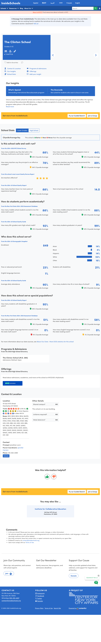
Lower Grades (22, 130)
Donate (74, 576)
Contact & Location (12, 68)
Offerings (31, 71)
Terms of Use (30, 542)
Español (35, 3)
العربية (52, 3)
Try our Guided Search (77, 116)
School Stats (10, 74)
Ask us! (36, 23)
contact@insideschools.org (31, 540)
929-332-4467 (14, 598)
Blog (21, 8)
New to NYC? (37, 12)
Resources (14, 8)
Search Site (57, 608)
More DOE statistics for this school (61, 342)
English (77, 3)
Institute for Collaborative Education (50, 509)
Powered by (77, 608)
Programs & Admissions (36, 68)
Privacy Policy (39, 608)
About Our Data (42, 342)
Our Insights (10, 71)
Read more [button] (10, 106)
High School (34, 130)
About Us (28, 8)
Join (8, 573)
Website (6, 456)
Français (69, 3)
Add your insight (34, 74)
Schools (4, 8)
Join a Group (92, 116)
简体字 (44, 3)
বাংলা (60, 3)
